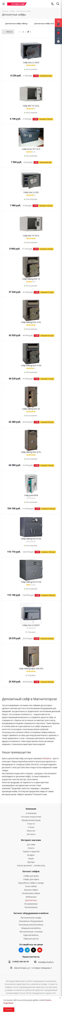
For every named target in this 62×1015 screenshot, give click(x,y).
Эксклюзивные (31, 907)
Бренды (31, 862)
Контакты (31, 834)
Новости (31, 823)
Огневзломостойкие (31, 893)
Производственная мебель (31, 924)
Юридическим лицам (31, 820)
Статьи (31, 827)
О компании (31, 813)
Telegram (27, 950)
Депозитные (31, 900)
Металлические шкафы (31, 917)
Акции (31, 858)
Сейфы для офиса (31, 879)
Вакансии (31, 830)
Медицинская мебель (31, 928)
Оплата (31, 848)
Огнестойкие (31, 886)
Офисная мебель (31, 935)
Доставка (31, 844)
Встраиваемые (31, 903)
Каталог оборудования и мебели (31, 913)
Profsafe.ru (46, 758)
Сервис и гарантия (31, 851)
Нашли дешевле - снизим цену (31, 865)
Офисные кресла (31, 938)
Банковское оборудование (31, 921)
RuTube (33, 950)
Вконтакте (21, 950)
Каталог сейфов (31, 871)
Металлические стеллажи (31, 931)
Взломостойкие (31, 889)
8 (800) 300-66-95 (20, 961)
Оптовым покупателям (31, 816)
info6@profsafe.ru (46, 962)
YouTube (39, 950)
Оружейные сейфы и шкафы (31, 883)
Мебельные (31, 896)
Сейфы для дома (31, 876)
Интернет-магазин (31, 840)
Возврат (31, 855)
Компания (31, 808)
